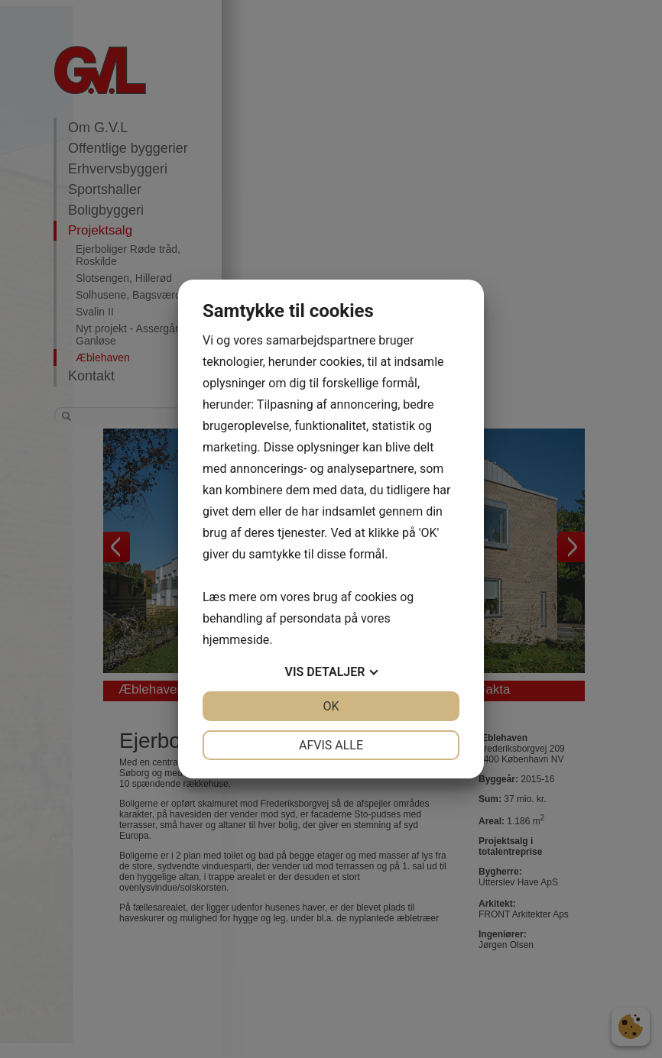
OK (331, 706)
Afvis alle (331, 745)
